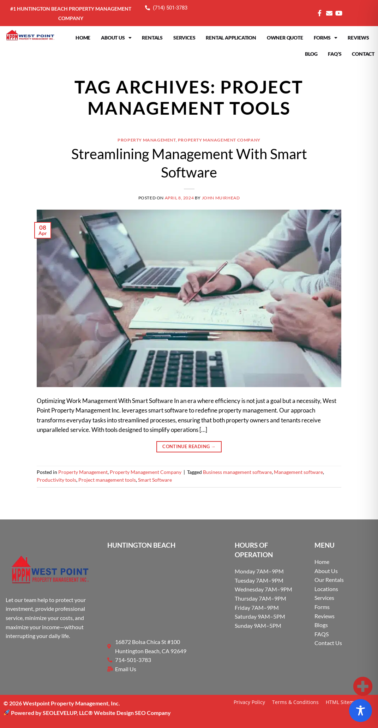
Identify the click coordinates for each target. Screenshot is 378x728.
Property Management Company (219, 140)
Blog (311, 54)
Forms (325, 38)
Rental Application (231, 38)
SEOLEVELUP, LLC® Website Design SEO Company (107, 712)
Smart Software (155, 480)
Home (83, 38)
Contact (363, 54)
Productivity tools (56, 480)
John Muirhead (221, 197)
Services (184, 38)
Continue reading (189, 446)
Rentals (152, 38)
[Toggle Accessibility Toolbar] (360, 710)
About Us (116, 38)
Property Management (146, 140)
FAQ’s (334, 54)
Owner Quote (285, 38)
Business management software (237, 472)
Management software (298, 472)
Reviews (358, 38)
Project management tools (107, 480)
